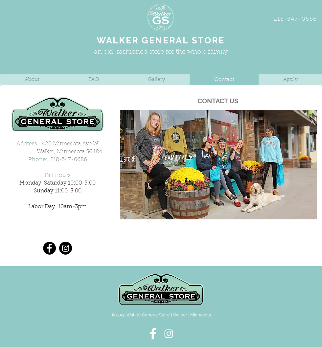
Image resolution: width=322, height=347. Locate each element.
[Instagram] (65, 248)
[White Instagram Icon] (168, 333)
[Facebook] (49, 248)
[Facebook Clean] (153, 333)
